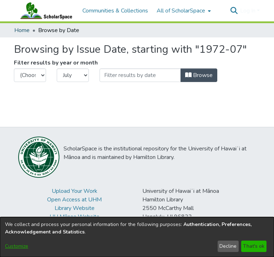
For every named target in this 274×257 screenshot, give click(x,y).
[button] (233, 10)
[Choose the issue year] (30, 75)
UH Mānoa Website (75, 217)
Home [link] (22, 30)
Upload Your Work (74, 191)
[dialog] (137, 237)
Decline (228, 246)
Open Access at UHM (74, 200)
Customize (16, 246)
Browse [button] (199, 75)
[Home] (44, 11)
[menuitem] (183, 10)
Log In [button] (248, 11)
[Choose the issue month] (73, 75)
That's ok (253, 246)
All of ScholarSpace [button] (181, 11)
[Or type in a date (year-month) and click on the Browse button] (140, 75)
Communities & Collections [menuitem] (115, 11)
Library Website (75, 208)
